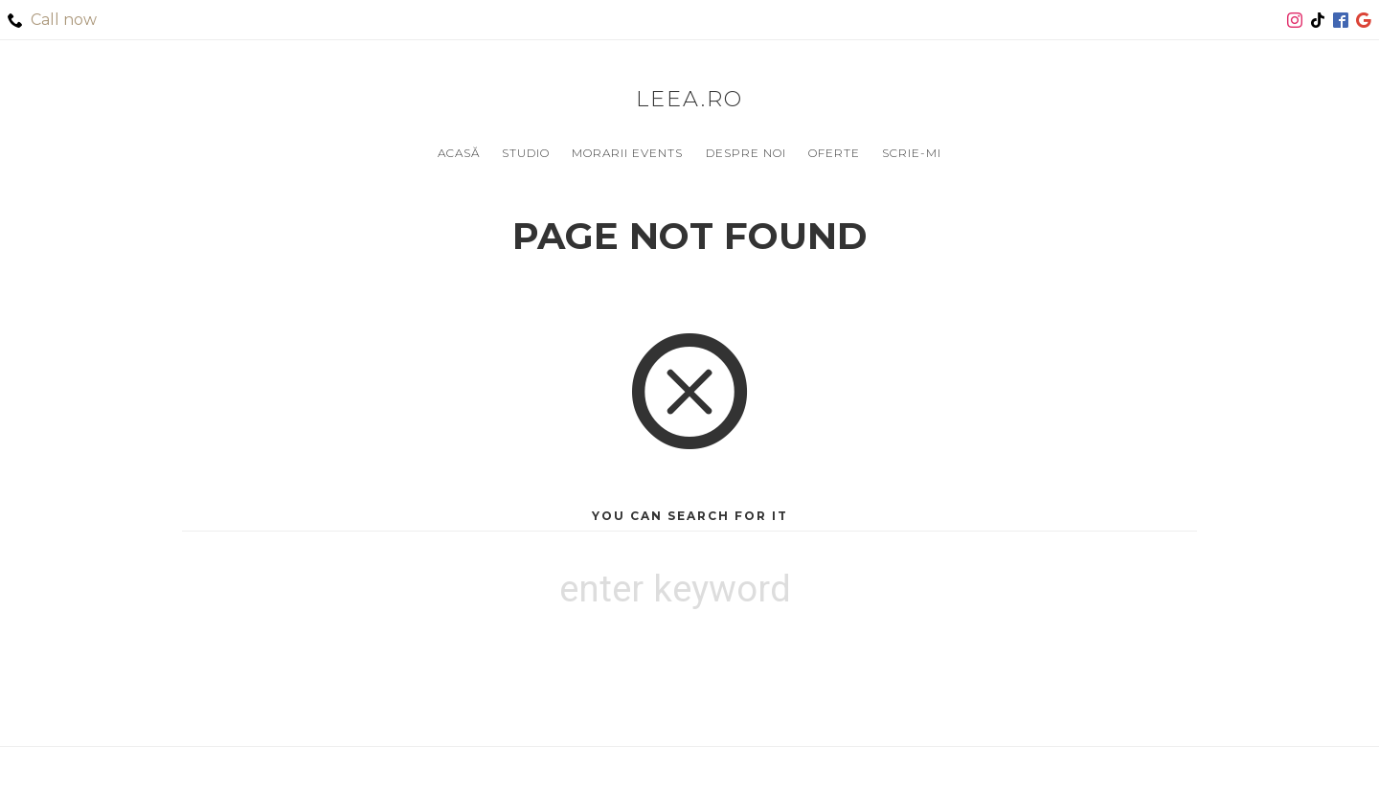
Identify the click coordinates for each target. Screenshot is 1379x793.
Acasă (459, 153)
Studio (526, 153)
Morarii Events (627, 153)
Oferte (834, 153)
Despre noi (746, 153)
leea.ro (689, 98)
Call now (52, 20)
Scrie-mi (911, 153)
